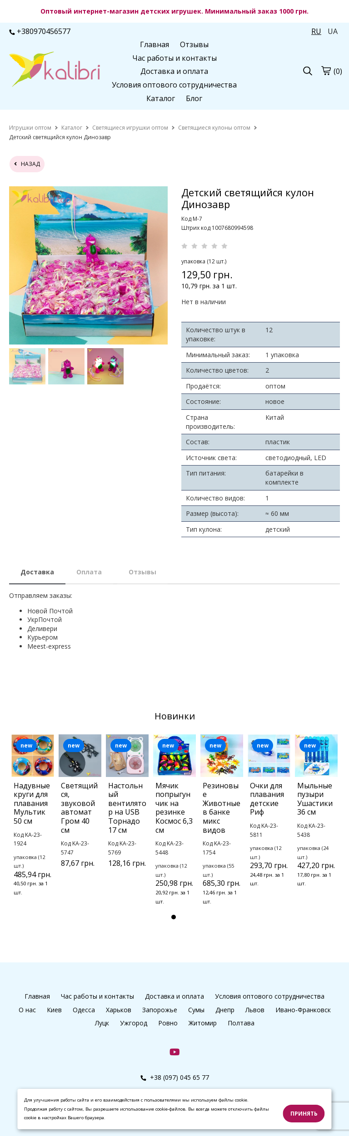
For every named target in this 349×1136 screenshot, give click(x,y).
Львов (254, 1009)
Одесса (84, 1009)
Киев (54, 1009)
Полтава (241, 1023)
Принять (304, 1113)
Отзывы (194, 44)
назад (27, 164)
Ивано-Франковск (303, 1009)
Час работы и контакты (174, 58)
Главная (154, 44)
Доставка (37, 572)
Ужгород (133, 1023)
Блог (194, 98)
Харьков (118, 1009)
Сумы (196, 1009)
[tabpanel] (32, 827)
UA (333, 31)
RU (316, 31)
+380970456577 (39, 31)
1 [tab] (173, 917)
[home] (30, 127)
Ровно (168, 1023)
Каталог (160, 98)
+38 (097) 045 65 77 (174, 1077)
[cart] (325, 70)
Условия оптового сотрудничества (174, 85)
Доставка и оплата (174, 71)
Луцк (102, 1023)
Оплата (89, 572)
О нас (27, 1009)
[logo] (54, 70)
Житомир (203, 1023)
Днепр (224, 1009)
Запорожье (159, 1009)
